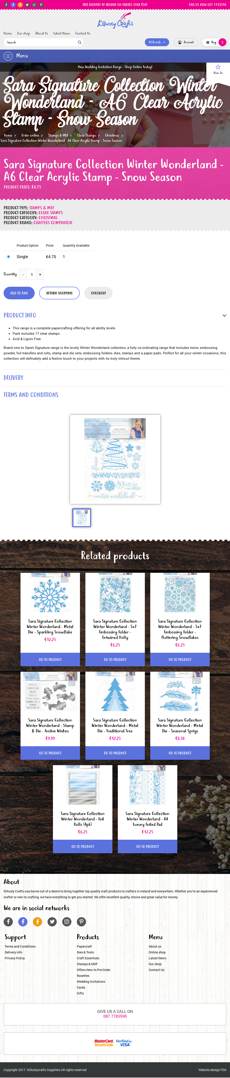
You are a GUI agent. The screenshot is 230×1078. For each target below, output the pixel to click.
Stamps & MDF (58, 135)
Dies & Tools (85, 953)
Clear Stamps (86, 135)
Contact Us (82, 33)
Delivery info (13, 953)
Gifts (80, 994)
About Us (41, 33)
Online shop (157, 953)
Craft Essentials (88, 958)
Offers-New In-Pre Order (93, 970)
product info (20, 316)
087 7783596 (115, 1016)
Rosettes (83, 976)
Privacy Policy (15, 958)
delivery (14, 378)
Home (8, 33)
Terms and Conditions (20, 947)
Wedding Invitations (91, 982)
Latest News (61, 33)
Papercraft (84, 947)
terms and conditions (31, 395)
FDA (223, 1070)
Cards (81, 988)
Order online (30, 135)
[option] (115, 459)
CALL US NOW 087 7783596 (207, 4)
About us (155, 947)
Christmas (112, 135)
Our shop (23, 33)
